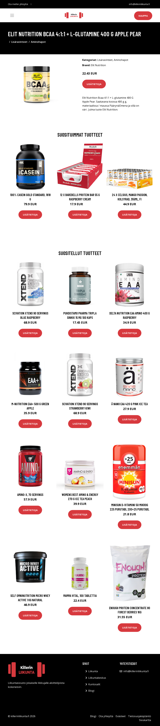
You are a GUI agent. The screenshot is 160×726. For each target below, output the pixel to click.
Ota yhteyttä (106, 716)
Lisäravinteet (19, 42)
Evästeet (121, 716)
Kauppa (143, 15)
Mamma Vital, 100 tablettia (80, 595)
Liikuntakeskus (97, 677)
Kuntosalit (94, 684)
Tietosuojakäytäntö (139, 716)
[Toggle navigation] (12, 15)
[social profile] (31, 4)
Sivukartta (145, 720)
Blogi (91, 690)
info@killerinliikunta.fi (139, 4)
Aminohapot (38, 42)
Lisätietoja (94, 84)
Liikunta (93, 671)
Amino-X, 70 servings (30, 494)
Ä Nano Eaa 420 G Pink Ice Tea (129, 404)
